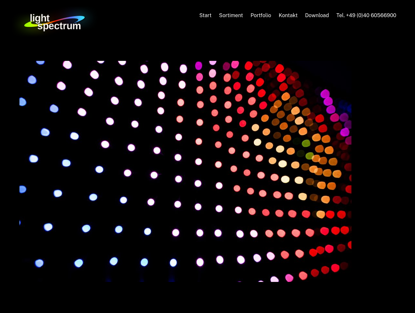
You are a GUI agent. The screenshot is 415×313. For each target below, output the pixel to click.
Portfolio (261, 15)
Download (317, 15)
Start (205, 15)
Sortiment (231, 15)
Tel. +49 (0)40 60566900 (367, 15)
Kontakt (288, 15)
